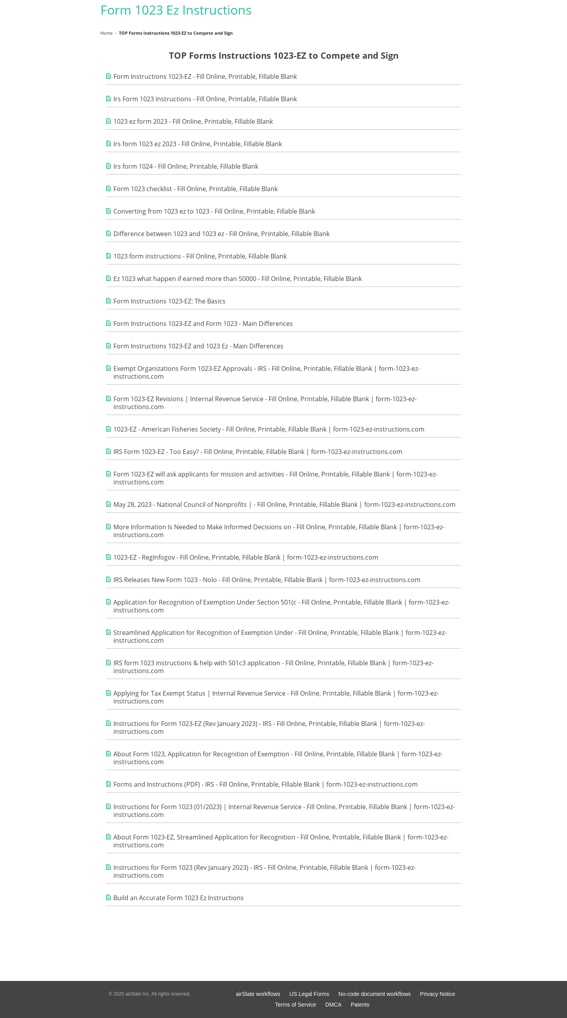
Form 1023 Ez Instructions (176, 9)
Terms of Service (295, 1004)
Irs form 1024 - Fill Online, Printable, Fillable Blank (185, 166)
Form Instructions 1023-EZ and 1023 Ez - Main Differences (198, 346)
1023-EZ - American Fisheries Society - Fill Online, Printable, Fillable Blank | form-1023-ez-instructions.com (268, 429)
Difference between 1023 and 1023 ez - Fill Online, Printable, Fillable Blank (221, 234)
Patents (360, 1004)
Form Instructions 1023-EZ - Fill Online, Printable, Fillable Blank (205, 76)
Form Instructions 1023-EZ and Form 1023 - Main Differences (203, 324)
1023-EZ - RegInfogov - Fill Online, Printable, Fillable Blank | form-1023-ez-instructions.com (245, 557)
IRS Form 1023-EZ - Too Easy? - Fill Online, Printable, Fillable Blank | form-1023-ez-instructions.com (257, 452)
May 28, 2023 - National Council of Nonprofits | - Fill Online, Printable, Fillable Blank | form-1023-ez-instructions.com (284, 504)
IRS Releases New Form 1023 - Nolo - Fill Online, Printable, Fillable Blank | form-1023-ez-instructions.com (267, 580)
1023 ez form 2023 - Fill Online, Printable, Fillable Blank (193, 121)
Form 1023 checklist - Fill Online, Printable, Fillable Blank (195, 189)
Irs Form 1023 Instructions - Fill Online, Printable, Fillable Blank (205, 99)
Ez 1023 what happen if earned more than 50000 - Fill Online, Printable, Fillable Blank (237, 279)
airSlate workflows (258, 994)
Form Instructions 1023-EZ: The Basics (169, 301)
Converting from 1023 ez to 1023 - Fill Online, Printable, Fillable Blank (214, 211)
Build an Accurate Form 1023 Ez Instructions (178, 898)
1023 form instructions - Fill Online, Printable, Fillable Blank (200, 256)
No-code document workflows (375, 994)
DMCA (333, 1004)
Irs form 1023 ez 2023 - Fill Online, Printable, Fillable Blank (197, 144)
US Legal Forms (309, 994)
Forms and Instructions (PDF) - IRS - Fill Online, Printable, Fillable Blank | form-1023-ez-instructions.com (265, 784)
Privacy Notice (437, 994)
